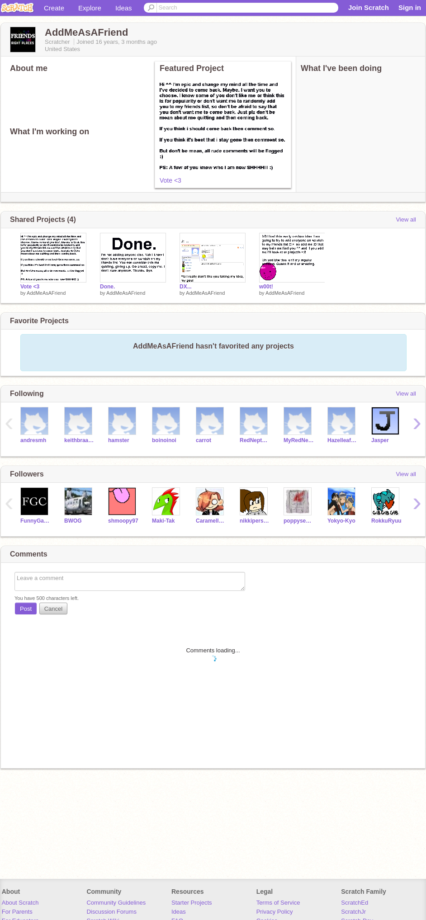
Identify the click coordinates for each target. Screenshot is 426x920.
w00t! (266, 286)
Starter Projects (191, 902)
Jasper (380, 440)
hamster (118, 440)
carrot (203, 440)
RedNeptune (255, 440)
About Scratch (20, 902)
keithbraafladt (79, 440)
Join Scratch (368, 7)
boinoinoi (164, 440)
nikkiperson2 (255, 521)
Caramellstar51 (211, 521)
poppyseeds (299, 521)
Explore (89, 8)
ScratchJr (353, 911)
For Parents (17, 911)
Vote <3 (170, 180)
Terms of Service (278, 902)
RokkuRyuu (386, 521)
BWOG (73, 521)
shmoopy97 (123, 521)
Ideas (123, 8)
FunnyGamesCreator (35, 521)
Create (54, 8)
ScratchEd (354, 902)
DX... (186, 286)
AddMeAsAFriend (46, 293)
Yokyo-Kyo (341, 521)
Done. (107, 286)
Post (26, 608)
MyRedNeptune (299, 440)
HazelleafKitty (342, 440)
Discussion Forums (111, 911)
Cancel (53, 608)
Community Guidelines (116, 902)
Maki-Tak (163, 521)
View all (406, 219)
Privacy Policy (274, 911)
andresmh (33, 440)
